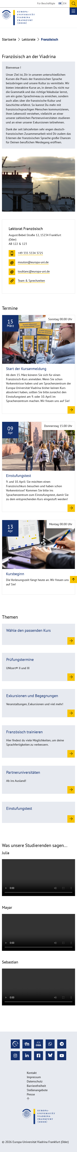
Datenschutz (35, 1081)
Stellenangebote (37, 1090)
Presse (31, 1094)
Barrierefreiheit (36, 1086)
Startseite (9, 39)
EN (64, 3)
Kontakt (32, 1073)
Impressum (34, 1077)
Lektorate (28, 39)
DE (60, 3)
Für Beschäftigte (46, 3)
